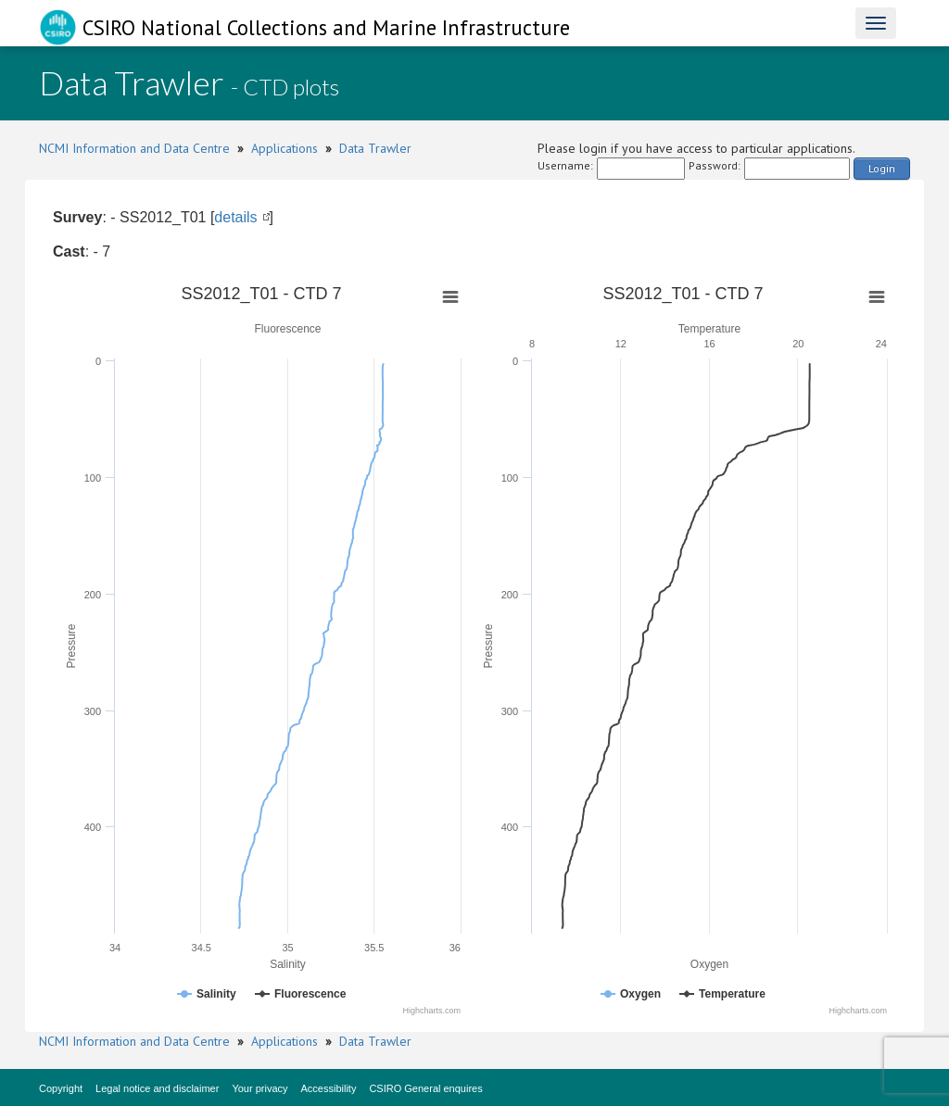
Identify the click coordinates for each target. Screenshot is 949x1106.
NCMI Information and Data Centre (134, 148)
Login (881, 168)
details (235, 217)
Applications (284, 148)
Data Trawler (375, 148)
